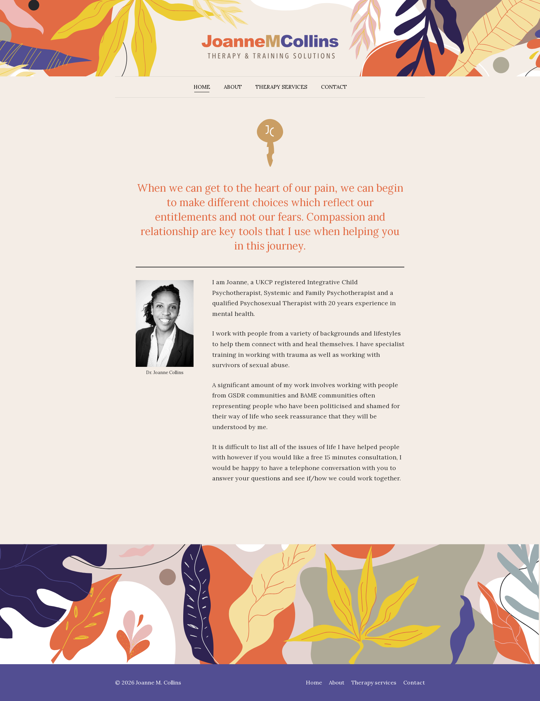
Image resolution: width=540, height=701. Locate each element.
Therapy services (281, 87)
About (233, 87)
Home (202, 87)
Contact (334, 87)
